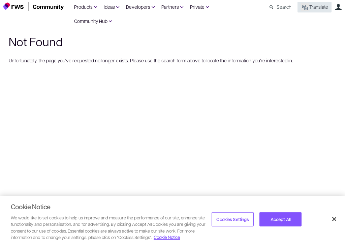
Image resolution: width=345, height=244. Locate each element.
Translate (314, 7)
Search (284, 7)
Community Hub (90, 21)
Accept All (280, 219)
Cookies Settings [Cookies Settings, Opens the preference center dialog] (232, 219)
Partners (170, 7)
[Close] (334, 219)
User (338, 7)
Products (83, 7)
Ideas (109, 7)
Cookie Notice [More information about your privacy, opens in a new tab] (167, 237)
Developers (138, 7)
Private (197, 7)
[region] (172, 220)
